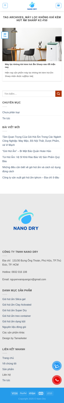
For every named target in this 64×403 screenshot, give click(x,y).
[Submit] (58, 94)
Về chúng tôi (9, 363)
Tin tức (6, 118)
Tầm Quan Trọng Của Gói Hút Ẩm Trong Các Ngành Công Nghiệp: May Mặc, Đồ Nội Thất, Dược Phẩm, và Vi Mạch (31, 141)
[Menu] (5, 5)
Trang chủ (8, 358)
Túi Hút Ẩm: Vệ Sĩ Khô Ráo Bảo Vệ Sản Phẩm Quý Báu (31, 159)
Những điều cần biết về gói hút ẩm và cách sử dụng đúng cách (31, 169)
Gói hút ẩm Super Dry (14, 310)
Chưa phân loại (11, 112)
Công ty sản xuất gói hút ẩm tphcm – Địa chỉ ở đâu (30, 177)
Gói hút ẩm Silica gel (13, 299)
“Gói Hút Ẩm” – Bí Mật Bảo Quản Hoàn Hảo (26, 151)
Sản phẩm (8, 369)
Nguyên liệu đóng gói (14, 327)
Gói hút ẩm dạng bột (13, 321)
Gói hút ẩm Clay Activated (16, 304)
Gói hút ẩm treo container (16, 316)
